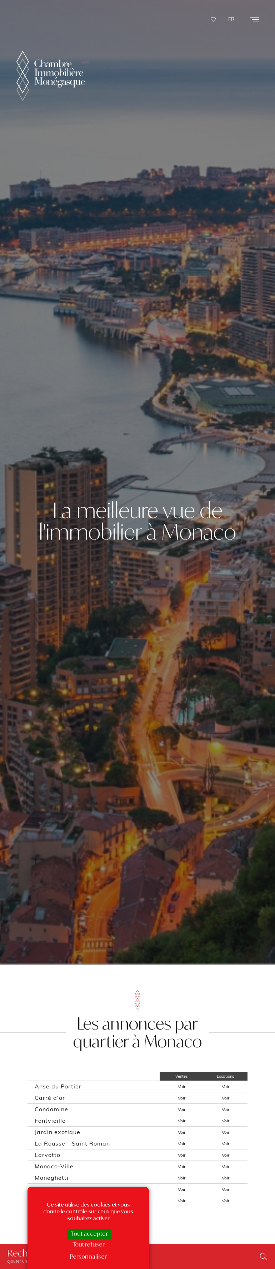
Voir (181, 1086)
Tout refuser (88, 1244)
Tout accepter (89, 1233)
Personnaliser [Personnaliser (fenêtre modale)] (88, 1256)
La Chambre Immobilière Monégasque (50, 35)
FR (231, 19)
